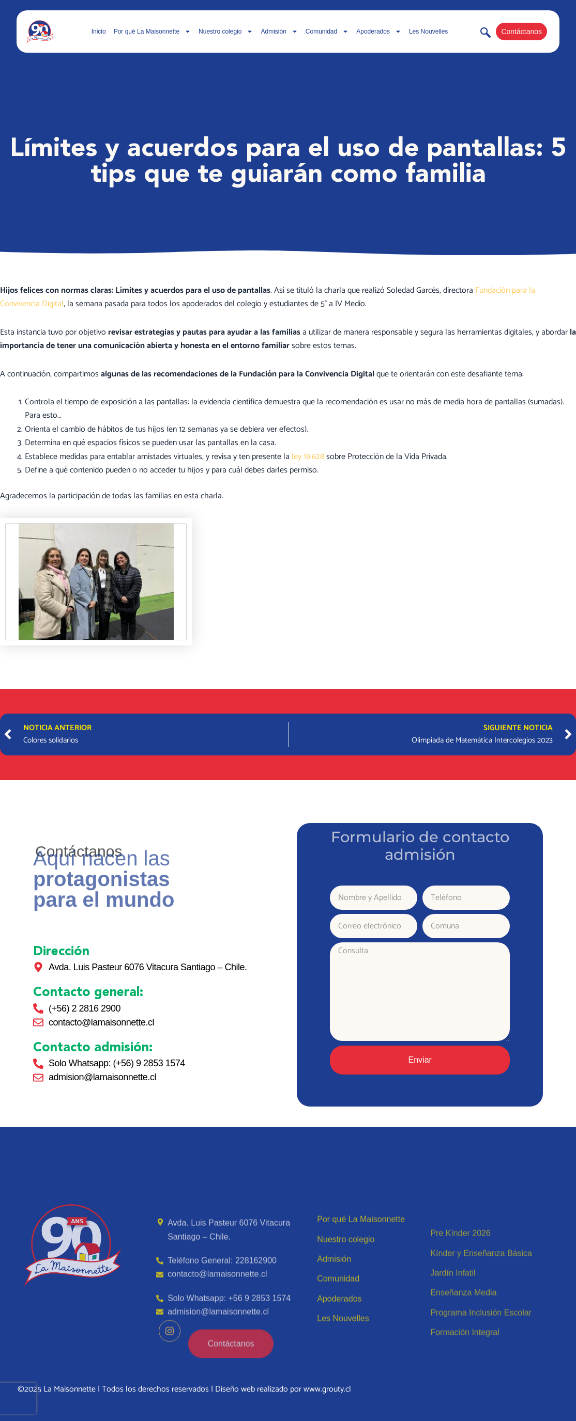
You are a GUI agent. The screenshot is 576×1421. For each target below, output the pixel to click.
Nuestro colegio (226, 31)
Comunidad (327, 31)
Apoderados (378, 31)
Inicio (99, 31)
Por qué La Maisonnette (152, 31)
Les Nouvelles (428, 31)
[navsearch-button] (485, 34)
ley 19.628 (308, 457)
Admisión (279, 31)
